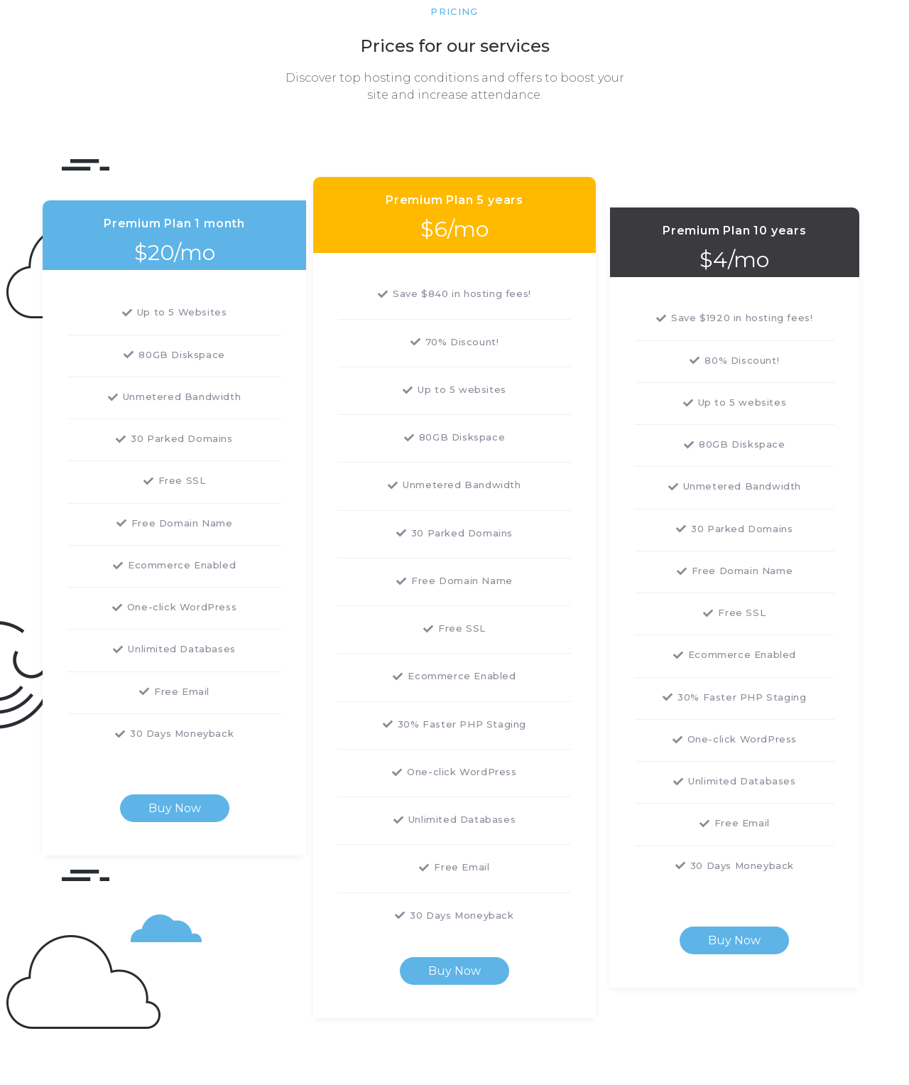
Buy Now (174, 808)
